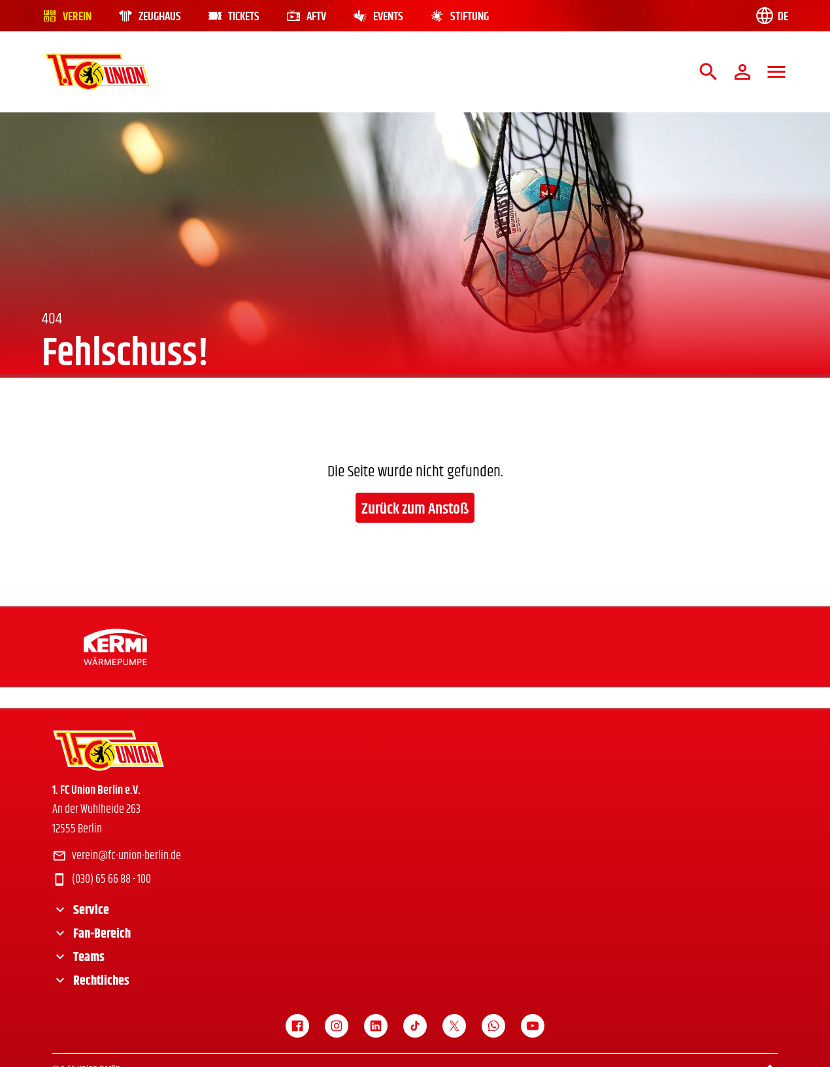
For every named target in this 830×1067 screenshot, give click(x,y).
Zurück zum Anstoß (415, 509)
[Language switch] (771, 15)
